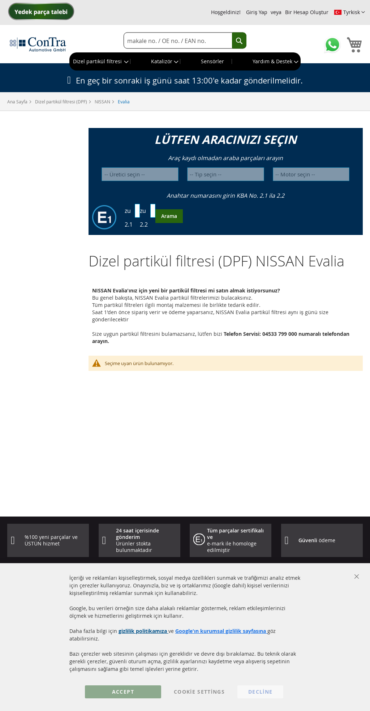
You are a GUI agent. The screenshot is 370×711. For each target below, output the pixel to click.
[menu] (185, 61)
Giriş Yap (256, 12)
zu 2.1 (129, 217)
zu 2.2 (144, 217)
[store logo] (38, 44)
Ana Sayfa (18, 101)
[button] (349, 12)
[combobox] (185, 41)
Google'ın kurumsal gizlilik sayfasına (221, 631)
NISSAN (103, 101)
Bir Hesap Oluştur (306, 12)
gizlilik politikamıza (143, 631)
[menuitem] (100, 61)
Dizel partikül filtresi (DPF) (61, 101)
